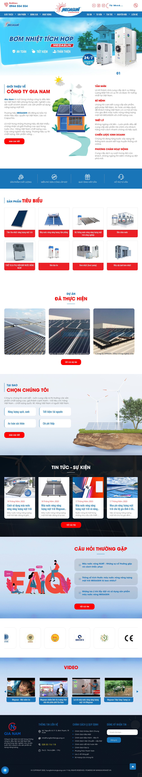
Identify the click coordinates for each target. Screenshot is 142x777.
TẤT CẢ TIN (71, 525)
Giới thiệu (8, 14)
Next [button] (137, 691)
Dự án (89, 14)
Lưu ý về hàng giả (82, 754)
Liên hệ (134, 14)
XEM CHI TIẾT (14, 141)
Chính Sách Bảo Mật (83, 734)
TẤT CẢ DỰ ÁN (71, 362)
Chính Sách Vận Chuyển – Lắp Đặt (88, 741)
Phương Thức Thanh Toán (84, 751)
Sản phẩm (22, 14)
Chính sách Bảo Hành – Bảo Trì (86, 738)
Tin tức (109, 14)
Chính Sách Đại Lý (82, 747)
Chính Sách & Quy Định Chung (87, 731)
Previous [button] (4, 691)
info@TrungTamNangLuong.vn (53, 738)
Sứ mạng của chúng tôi (84, 757)
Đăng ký (114, 740)
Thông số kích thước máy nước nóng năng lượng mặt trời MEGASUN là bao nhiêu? (107, 579)
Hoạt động (46, 14)
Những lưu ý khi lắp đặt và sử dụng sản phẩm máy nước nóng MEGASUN (106, 593)
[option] (71, 46)
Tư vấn (99, 14)
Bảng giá (34, 14)
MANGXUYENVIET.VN (103, 770)
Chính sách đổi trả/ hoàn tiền (86, 744)
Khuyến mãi (122, 14)
